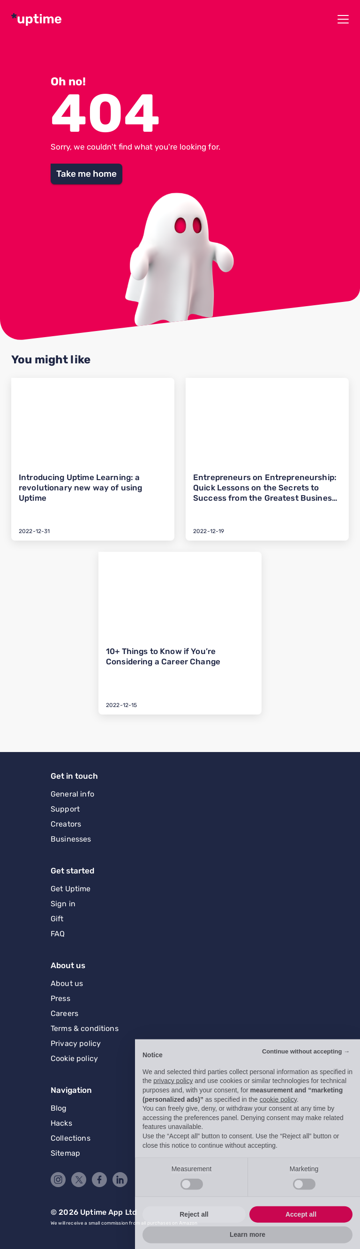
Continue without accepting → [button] (306, 1068)
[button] (86, 174)
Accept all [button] (300, 1231)
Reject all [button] (194, 1231)
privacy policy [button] (173, 1098)
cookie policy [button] (278, 1116)
